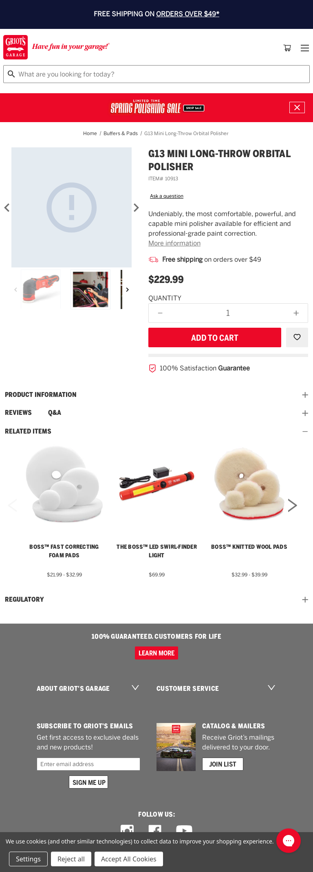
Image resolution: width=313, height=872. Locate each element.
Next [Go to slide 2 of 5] (293, 516)
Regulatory (156, 600)
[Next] (136, 208)
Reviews (18, 413)
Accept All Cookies (128, 858)
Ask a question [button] (166, 196)
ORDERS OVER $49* (187, 14)
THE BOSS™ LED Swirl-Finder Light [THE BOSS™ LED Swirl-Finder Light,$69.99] (157, 551)
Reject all (71, 858)
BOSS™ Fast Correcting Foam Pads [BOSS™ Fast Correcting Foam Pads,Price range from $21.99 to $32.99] (64, 551)
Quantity (164, 298)
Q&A (54, 413)
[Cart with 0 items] (287, 48)
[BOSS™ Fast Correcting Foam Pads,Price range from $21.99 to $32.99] (64, 483)
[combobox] (156, 74)
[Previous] (15, 289)
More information (174, 243)
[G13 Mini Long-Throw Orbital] (71, 207)
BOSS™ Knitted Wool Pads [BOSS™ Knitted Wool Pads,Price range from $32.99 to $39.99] (249, 546)
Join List (222, 764)
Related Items (156, 431)
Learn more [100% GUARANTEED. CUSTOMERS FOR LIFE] (156, 653)
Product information (156, 395)
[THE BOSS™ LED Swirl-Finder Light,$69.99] (157, 483)
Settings (28, 858)
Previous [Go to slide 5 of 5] (12, 516)
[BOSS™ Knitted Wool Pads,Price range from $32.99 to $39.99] (249, 483)
